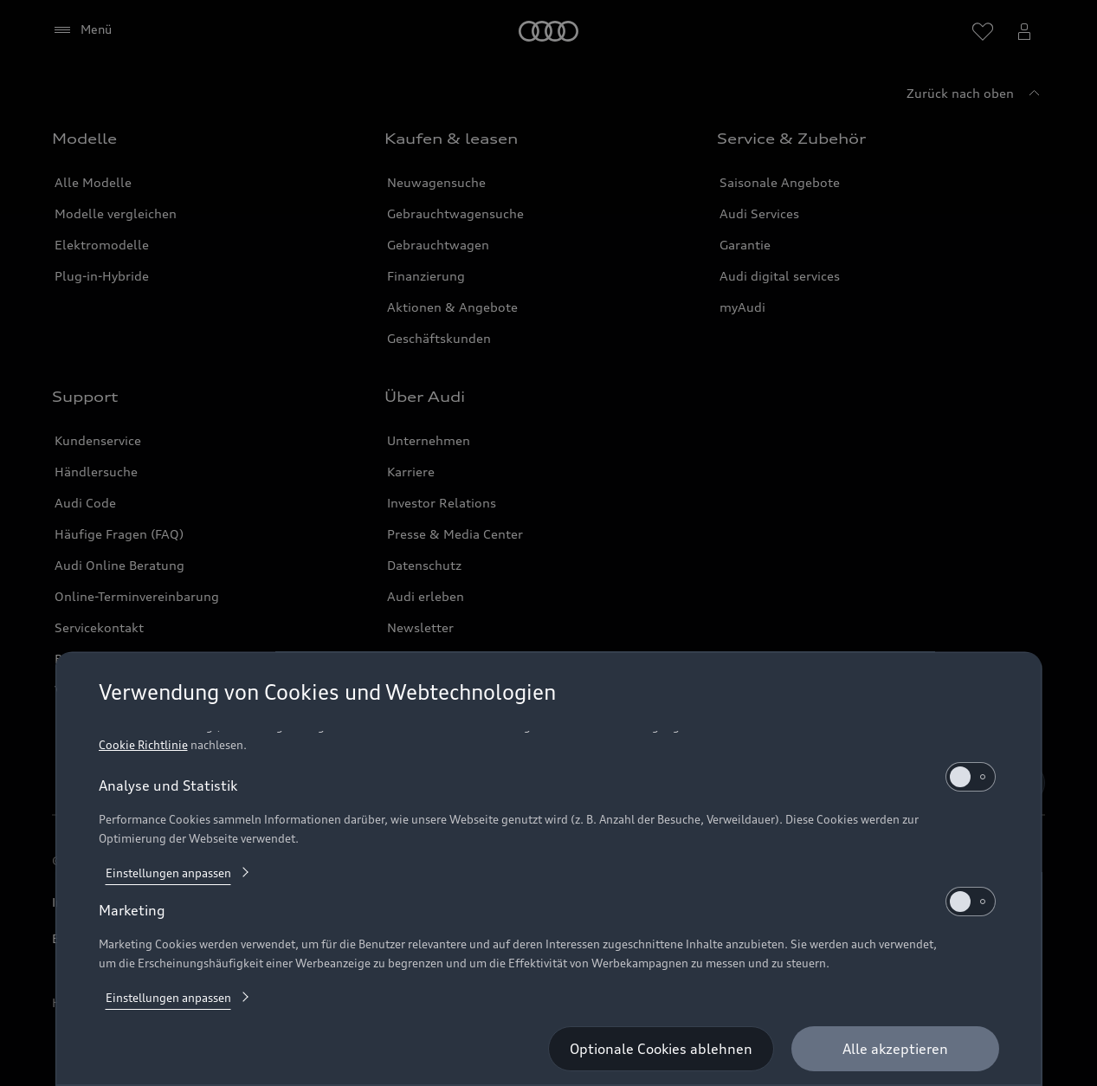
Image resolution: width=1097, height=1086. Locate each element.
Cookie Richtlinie (142, 745)
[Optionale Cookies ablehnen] (661, 1048)
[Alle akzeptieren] (895, 1048)
